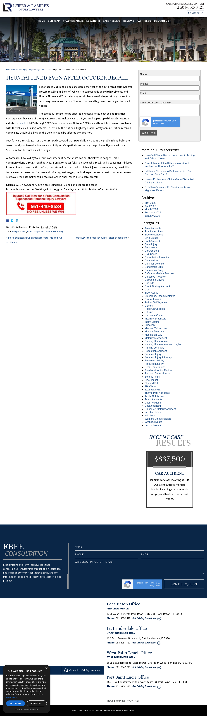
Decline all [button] (37, 703)
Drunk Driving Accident (157, 286)
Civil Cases (151, 254)
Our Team (48, 19)
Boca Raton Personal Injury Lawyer (20, 69)
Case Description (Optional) (155, 102)
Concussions (152, 260)
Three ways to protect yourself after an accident (102, 237)
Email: (143, 93)
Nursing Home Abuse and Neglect (163, 344)
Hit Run (149, 312)
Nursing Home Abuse (156, 341)
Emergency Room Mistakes (160, 296)
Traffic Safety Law (154, 396)
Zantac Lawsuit (153, 425)
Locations (92, 19)
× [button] (46, 668)
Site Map (110, 701)
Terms (162, 124)
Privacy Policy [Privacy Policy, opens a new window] (12, 697)
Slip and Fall (151, 383)
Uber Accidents (153, 402)
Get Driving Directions (147, 618)
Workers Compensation (158, 418)
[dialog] (26, 689)
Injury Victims (152, 322)
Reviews (132, 19)
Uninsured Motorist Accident (160, 409)
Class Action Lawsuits (157, 257)
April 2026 (150, 206)
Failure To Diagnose (156, 302)
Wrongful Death (153, 422)
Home (34, 19)
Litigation (150, 325)
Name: (143, 74)
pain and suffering (58, 231)
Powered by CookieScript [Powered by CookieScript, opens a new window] (26, 709)
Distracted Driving (154, 279)
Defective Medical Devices (159, 273)
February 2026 (153, 212)
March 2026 (151, 209)
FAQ (143, 19)
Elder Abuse (151, 292)
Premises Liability (154, 360)
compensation (20, 231)
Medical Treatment (155, 331)
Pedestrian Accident (156, 351)
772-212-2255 (124, 686)
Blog (153, 19)
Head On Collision (155, 309)
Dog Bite (149, 283)
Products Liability (154, 364)
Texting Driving (153, 389)
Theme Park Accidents (157, 393)
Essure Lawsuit (153, 299)
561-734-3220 (124, 666)
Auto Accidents (46, 69)
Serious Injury (152, 376)
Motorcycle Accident (156, 338)
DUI (147, 289)
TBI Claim (150, 386)
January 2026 (152, 215)
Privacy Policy (133, 701)
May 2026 (150, 203)
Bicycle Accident (154, 234)
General (149, 305)
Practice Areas (70, 19)
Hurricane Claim (154, 315)
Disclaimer (120, 701)
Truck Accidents (153, 399)
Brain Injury (151, 244)
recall (22, 123)
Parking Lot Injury (154, 347)
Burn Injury (151, 247)
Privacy (155, 124)
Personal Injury (153, 354)
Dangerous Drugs (154, 270)
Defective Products (155, 276)
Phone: (144, 84)
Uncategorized (153, 405)
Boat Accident (152, 241)
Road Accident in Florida (158, 370)
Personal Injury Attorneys (158, 357)
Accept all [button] (15, 703)
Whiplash (150, 415)
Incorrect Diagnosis (155, 318)
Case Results (113, 19)
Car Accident (152, 250)
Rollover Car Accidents (157, 373)
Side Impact (151, 380)
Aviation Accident (154, 231)
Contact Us (167, 19)
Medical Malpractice (156, 328)
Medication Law (153, 334)
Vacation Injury (153, 412)
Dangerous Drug (154, 267)
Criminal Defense (154, 263)
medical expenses (38, 231)
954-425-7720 (124, 642)
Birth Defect (151, 238)
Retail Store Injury (154, 367)
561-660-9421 (193, 7)
